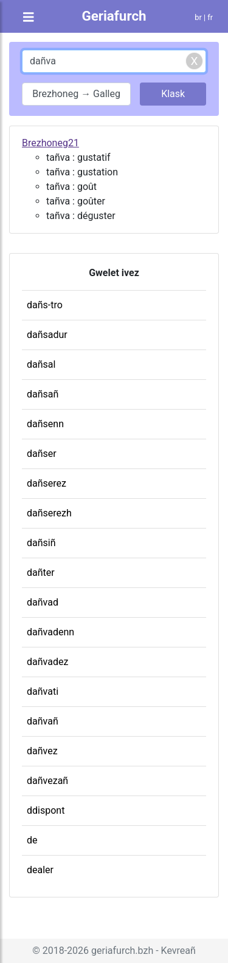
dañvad (42, 602)
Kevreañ (178, 950)
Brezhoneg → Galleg (76, 94)
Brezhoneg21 (50, 143)
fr (210, 17)
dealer (40, 870)
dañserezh (49, 513)
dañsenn (45, 424)
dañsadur (47, 334)
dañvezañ (47, 780)
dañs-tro (45, 305)
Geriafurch (113, 16)
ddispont (45, 810)
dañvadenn (50, 632)
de (32, 840)
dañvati (42, 691)
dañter (41, 572)
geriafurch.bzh (122, 950)
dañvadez (47, 661)
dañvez (42, 751)
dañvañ (42, 721)
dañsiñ (41, 543)
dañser (42, 453)
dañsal (41, 364)
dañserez (46, 483)
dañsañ (42, 394)
